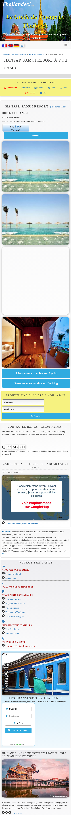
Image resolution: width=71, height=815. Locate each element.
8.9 (17, 126)
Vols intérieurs (12, 608)
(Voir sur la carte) (58, 107)
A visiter (38, 88)
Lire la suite (17, 813)
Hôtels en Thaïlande (18, 55)
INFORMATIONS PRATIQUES (17, 625)
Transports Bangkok (14, 616)
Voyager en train (13, 599)
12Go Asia (18, 744)
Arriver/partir (10, 88)
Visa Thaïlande (12, 629)
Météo (63, 88)
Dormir (26, 88)
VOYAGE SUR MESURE (14, 642)
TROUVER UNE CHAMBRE (15, 570)
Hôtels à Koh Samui (36, 55)
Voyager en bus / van (15, 603)
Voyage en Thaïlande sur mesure (20, 646)
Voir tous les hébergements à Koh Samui (21, 524)
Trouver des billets (18, 730)
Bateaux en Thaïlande (15, 612)
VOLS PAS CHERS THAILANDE (18, 587)
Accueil (6, 55)
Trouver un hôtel (13, 574)
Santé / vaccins (12, 633)
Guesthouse (10, 578)
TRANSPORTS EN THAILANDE (17, 595)
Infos (43, 93)
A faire (51, 88)
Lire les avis (15, 130)
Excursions (30, 93)
